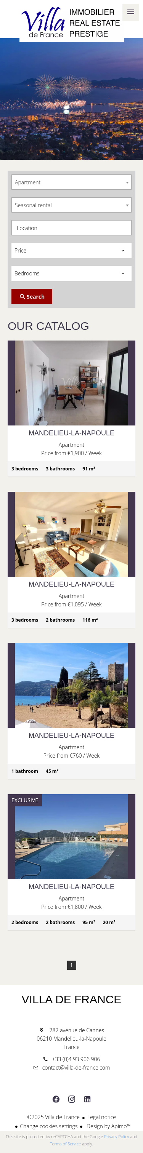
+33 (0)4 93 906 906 (76, 1059)
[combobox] (71, 182)
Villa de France (72, 999)
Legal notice (101, 1117)
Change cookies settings (49, 1126)
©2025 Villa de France (53, 1117)
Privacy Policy (116, 1136)
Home (71, 23)
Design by (107, 1126)
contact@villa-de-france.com (76, 1067)
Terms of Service (65, 1144)
